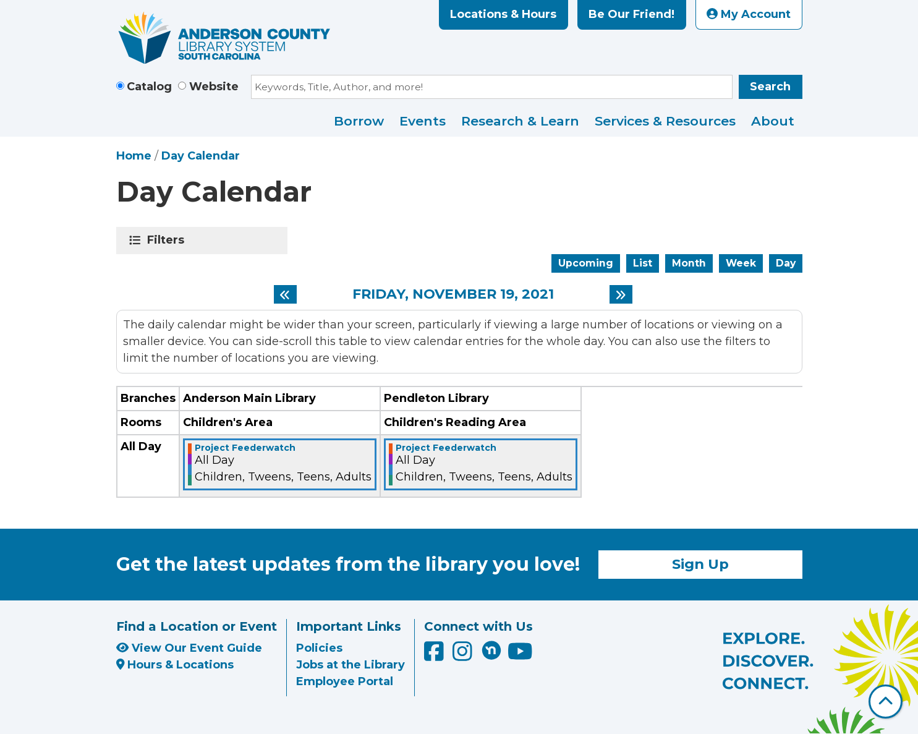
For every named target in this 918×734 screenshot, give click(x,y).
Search (770, 86)
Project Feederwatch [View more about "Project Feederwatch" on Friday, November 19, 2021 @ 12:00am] (245, 447)
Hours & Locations (175, 665)
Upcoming (585, 263)
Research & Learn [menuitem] (520, 121)
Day (786, 263)
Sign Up (700, 564)
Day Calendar (200, 156)
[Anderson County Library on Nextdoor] (491, 650)
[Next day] (621, 294)
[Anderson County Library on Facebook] (435, 656)
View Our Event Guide (189, 648)
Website (214, 86)
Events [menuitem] (422, 121)
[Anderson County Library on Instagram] (464, 656)
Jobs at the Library (350, 665)
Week (741, 263)
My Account (749, 14)
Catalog (149, 86)
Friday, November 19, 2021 (453, 294)
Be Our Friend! (631, 14)
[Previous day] (285, 294)
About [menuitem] (772, 121)
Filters (168, 240)
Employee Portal (344, 681)
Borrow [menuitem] (359, 121)
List (642, 263)
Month (689, 263)
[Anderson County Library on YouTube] (520, 656)
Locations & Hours (503, 14)
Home (133, 156)
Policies (319, 648)
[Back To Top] (886, 702)
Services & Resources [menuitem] (665, 121)
